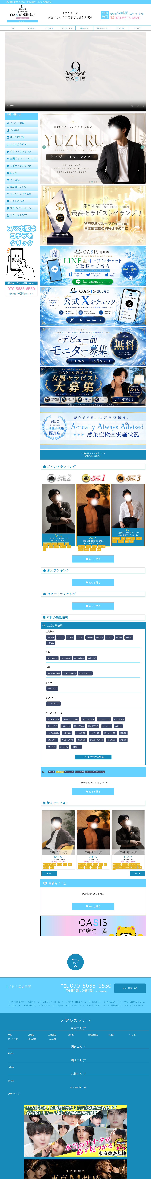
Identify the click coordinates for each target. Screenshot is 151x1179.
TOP (13, 28)
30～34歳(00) (79, 658)
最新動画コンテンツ (119, 1005)
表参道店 (52, 1035)
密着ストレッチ (34, 1002)
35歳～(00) (92, 658)
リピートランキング (18, 165)
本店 (10, 1035)
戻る (49, 873)
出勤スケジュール (102, 28)
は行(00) (99, 637)
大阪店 (11, 1067)
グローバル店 (13, 1094)
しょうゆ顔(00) (53, 733)
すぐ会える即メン (17, 144)
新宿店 (71, 1035)
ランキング (137, 28)
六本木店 (52, 1039)
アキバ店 (132, 1035)
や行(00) (119, 637)
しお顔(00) (67, 733)
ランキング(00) (53, 719)
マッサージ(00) (103, 719)
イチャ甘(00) (119, 719)
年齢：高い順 (90, 772)
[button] (89, 182)
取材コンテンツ (16, 187)
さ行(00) (70, 637)
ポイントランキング (18, 151)
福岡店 (11, 1081)
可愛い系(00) (52, 740)
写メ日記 (12, 179)
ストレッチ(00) (88, 719)
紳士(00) (123, 740)
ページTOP (75, 963)
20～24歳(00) (52, 658)
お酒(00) (118, 726)
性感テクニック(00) (70, 719)
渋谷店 (31, 1035)
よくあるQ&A (15, 201)
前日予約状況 (15, 137)
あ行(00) (50, 637)
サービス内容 (49, 28)
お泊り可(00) (52, 688)
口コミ (11, 172)
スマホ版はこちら (130, 988)
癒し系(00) (111, 740)
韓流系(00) (81, 740)
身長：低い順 (79, 772)
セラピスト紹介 (119, 28)
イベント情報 (15, 123)
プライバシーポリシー (20, 208)
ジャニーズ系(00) (96, 740)
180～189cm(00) (85, 673)
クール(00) (64, 747)
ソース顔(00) (80, 733)
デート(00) (107, 726)
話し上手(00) (79, 726)
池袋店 (111, 1035)
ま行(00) (109, 637)
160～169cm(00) (53, 673)
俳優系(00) (76, 747)
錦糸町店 (32, 1039)
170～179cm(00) (69, 673)
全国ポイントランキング (21, 158)
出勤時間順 (59, 772)
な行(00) (90, 637)
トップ (10, 1002)
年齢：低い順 (100, 772)
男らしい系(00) (67, 740)
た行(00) (80, 637)
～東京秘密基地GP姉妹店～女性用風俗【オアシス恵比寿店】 (29, 2)
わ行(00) (50, 643)
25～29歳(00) (66, 658)
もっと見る (93, 559)
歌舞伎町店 (93, 1035)
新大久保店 (13, 1039)
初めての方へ (31, 28)
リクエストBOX (16, 215)
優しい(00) (51, 747)
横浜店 (11, 1053)
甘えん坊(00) (52, 726)
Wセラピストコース (66, 28)
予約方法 (12, 130)
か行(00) (60, 637)
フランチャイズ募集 (18, 194)
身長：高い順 (69, 772)
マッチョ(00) (95, 733)
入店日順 (51, 772)
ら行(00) (129, 637)
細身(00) (123, 733)
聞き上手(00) (93, 726)
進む (137, 873)
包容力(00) (66, 726)
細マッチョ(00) (109, 733)
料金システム (84, 28)
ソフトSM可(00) (53, 704)
